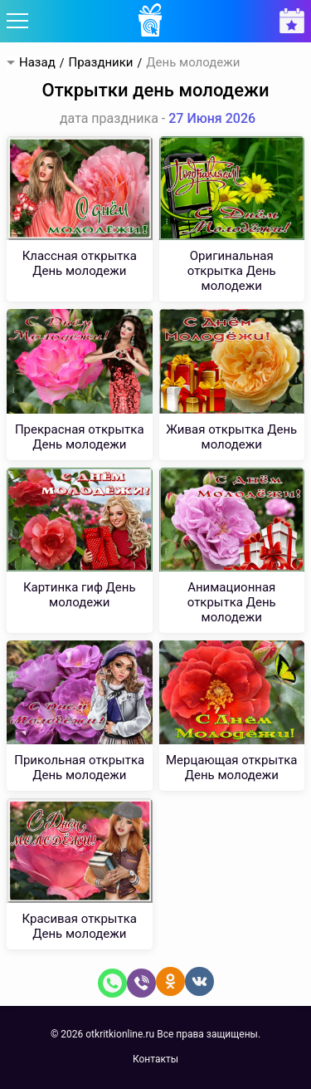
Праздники (100, 63)
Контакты (155, 1059)
